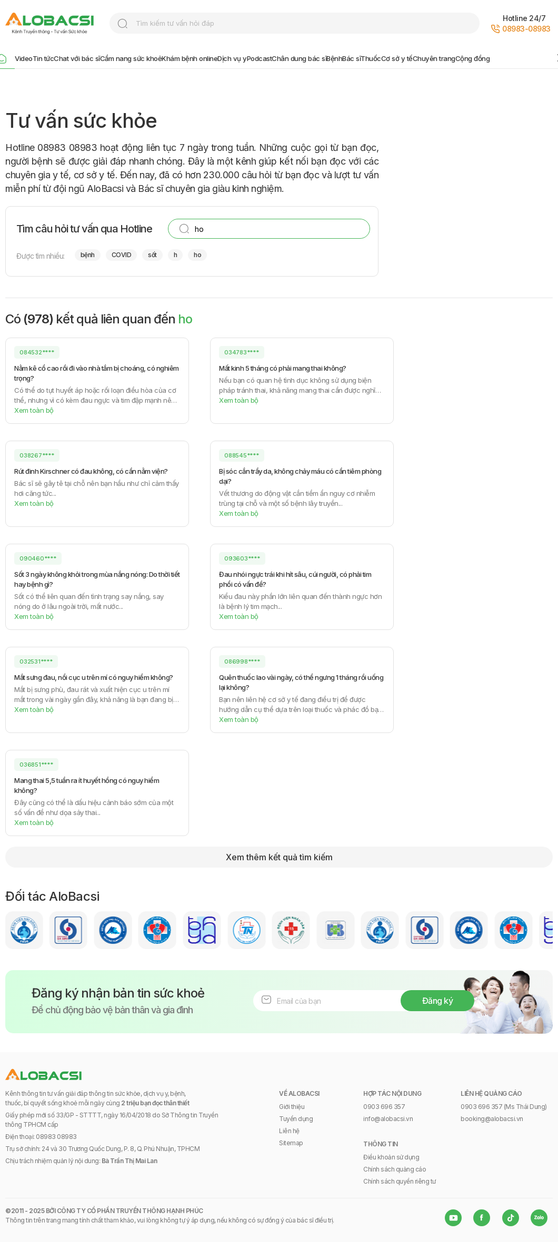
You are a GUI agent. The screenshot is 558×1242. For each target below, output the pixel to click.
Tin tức (43, 58)
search (122, 23)
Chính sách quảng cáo (394, 1169)
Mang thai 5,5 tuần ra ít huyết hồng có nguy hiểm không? (86, 785)
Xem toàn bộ (34, 410)
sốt (152, 255)
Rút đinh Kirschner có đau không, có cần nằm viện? (91, 471)
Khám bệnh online (189, 58)
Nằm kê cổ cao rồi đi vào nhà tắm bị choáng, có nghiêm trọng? (96, 373)
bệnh (88, 255)
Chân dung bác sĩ (299, 58)
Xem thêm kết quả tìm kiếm (279, 857)
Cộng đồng (472, 58)
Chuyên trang (434, 58)
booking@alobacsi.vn (492, 1119)
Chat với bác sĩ (77, 58)
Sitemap (291, 1143)
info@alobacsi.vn (388, 1119)
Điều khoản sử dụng (391, 1157)
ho (197, 255)
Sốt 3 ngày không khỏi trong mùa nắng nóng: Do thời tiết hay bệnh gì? (97, 579)
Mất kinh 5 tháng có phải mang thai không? (282, 368)
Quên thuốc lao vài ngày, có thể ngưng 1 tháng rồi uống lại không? (301, 682)
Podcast (259, 58)
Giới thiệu (291, 1107)
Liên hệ (289, 1131)
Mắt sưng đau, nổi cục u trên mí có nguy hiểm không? (93, 677)
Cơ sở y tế (397, 58)
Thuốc (371, 58)
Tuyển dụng (296, 1119)
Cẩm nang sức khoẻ (131, 58)
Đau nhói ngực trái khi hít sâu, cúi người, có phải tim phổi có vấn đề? (295, 579)
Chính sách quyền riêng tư (399, 1181)
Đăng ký (437, 1000)
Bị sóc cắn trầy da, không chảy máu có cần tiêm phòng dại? (300, 476)
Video (24, 58)
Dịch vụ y (232, 58)
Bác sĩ (351, 58)
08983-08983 (526, 28)
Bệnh (334, 58)
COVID (122, 255)
